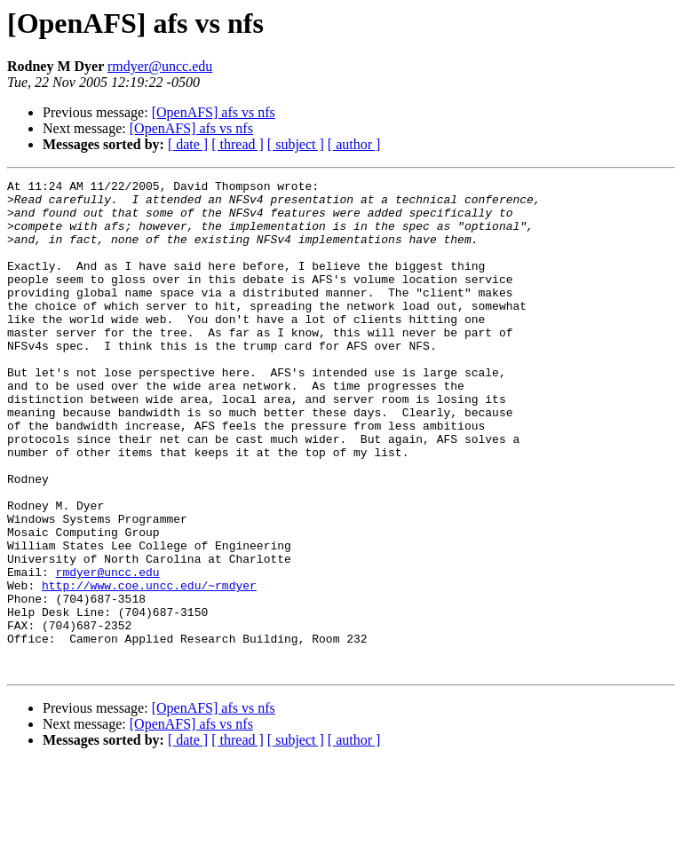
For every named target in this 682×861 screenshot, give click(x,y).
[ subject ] (295, 144)
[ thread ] (237, 144)
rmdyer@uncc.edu (159, 66)
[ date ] (188, 144)
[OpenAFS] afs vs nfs (213, 112)
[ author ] (354, 144)
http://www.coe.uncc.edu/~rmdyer (149, 667)
